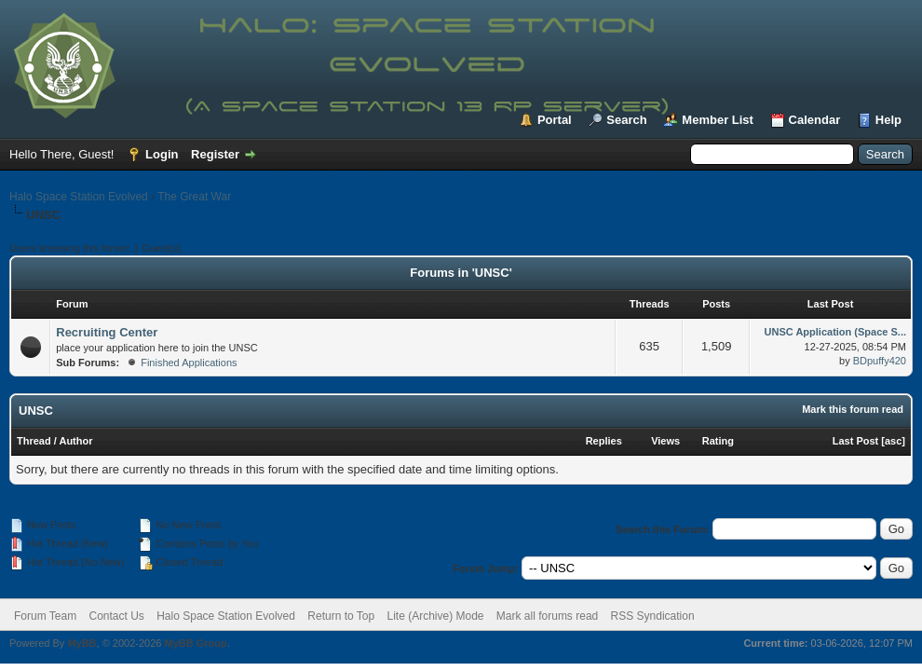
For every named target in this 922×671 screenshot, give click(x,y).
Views (665, 440)
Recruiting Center (106, 332)
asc (893, 440)
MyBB (81, 643)
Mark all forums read (547, 616)
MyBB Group (195, 643)
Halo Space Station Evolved (78, 196)
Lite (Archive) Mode (434, 616)
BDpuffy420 (879, 360)
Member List (717, 120)
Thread (34, 440)
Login (161, 154)
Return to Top (340, 616)
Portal (554, 120)
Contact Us (115, 616)
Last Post (856, 440)
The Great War (194, 196)
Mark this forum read (852, 409)
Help (888, 120)
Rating (718, 440)
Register (215, 154)
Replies (604, 440)
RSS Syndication (653, 616)
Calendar (815, 120)
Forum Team (45, 616)
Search (626, 120)
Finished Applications (189, 362)
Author (75, 440)
